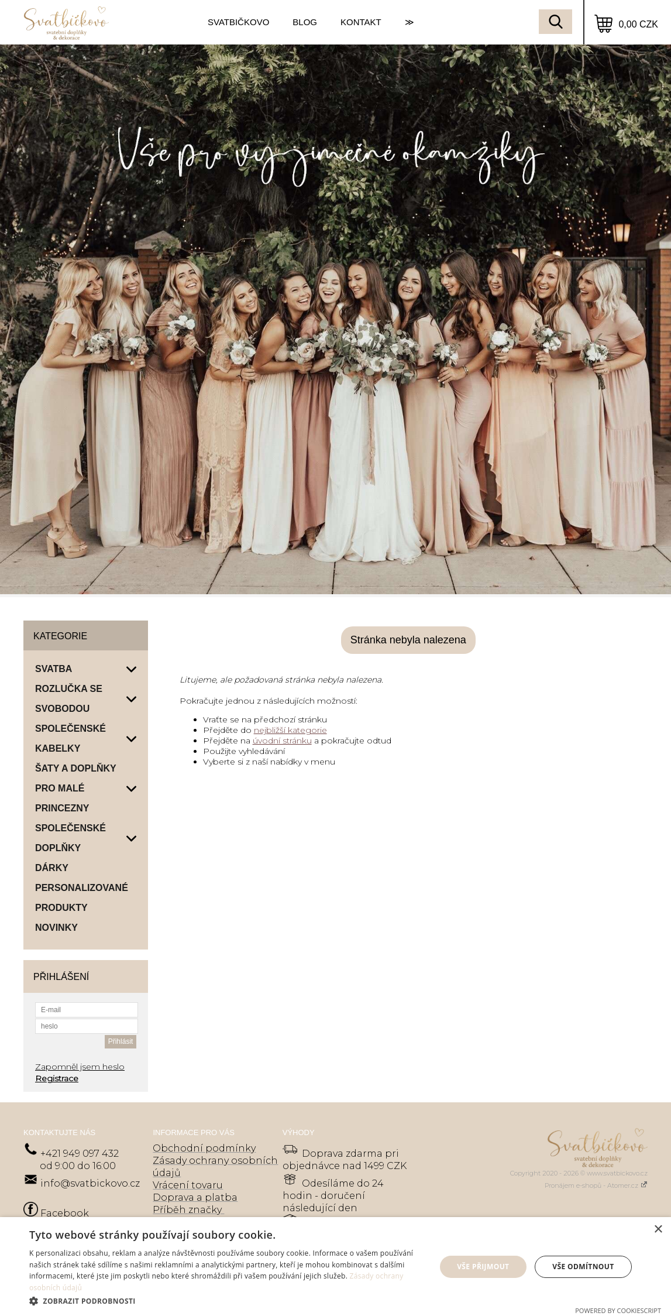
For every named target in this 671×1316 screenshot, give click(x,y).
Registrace (56, 1078)
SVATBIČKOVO (238, 22)
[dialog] (335, 1266)
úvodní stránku (282, 740)
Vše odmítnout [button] (583, 1267)
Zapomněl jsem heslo (80, 1066)
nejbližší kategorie (290, 730)
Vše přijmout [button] (483, 1267)
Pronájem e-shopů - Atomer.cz (596, 1185)
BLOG (305, 22)
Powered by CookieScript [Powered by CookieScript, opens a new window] (618, 1310)
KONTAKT (360, 22)
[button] (226, 1300)
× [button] (657, 1229)
